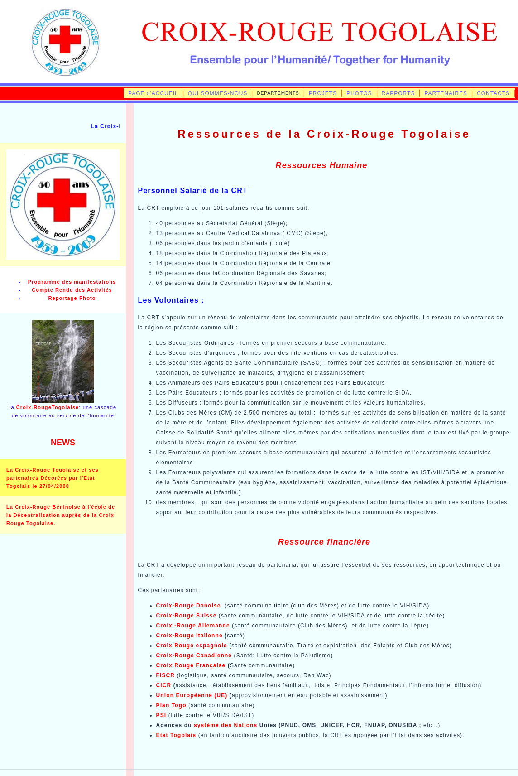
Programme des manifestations (72, 281)
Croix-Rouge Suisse (186, 615)
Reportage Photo (72, 298)
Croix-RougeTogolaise (47, 407)
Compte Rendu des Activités (72, 290)
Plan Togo (171, 705)
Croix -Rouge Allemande (193, 625)
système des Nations (225, 725)
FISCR (165, 675)
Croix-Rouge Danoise (188, 605)
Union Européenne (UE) (192, 695)
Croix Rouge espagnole (191, 645)
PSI (161, 715)
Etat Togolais (176, 735)
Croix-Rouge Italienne (189, 635)
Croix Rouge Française (191, 665)
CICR (164, 685)
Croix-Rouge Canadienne (194, 655)
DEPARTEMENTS (278, 93)
